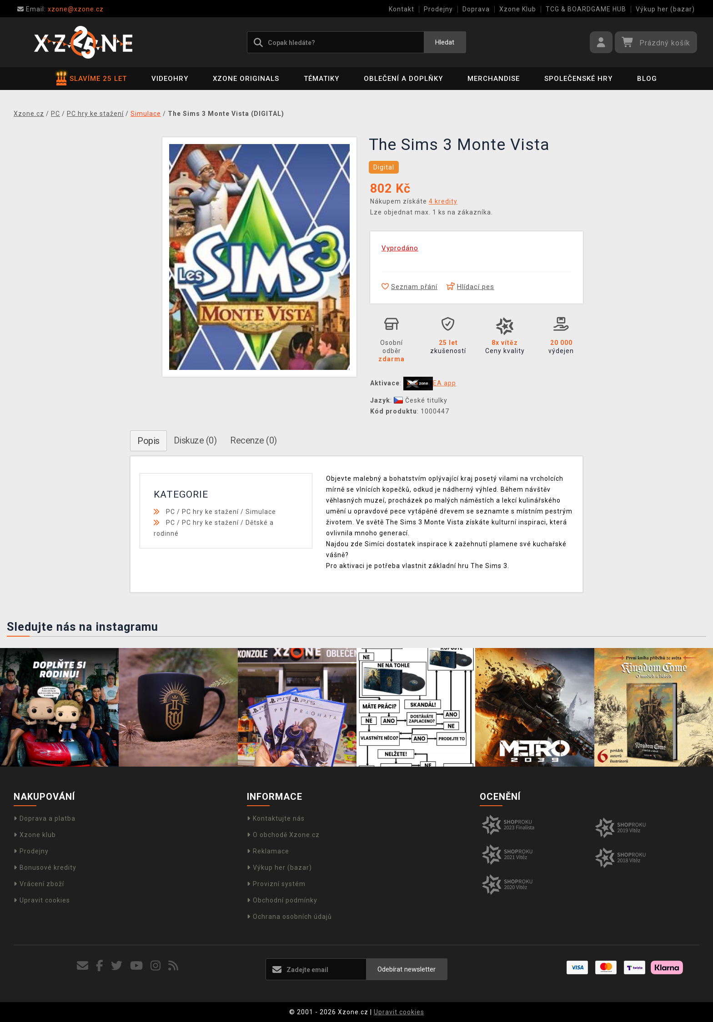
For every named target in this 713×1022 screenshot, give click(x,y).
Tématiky (321, 79)
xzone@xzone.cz (60, 9)
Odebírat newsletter (406, 969)
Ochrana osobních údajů (289, 916)
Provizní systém (276, 883)
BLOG (647, 79)
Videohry (169, 79)
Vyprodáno (400, 248)
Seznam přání (409, 287)
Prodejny (438, 9)
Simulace (261, 511)
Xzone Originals (246, 79)
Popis (148, 440)
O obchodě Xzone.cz (283, 834)
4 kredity (443, 201)
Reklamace (268, 851)
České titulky (420, 400)
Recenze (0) (253, 440)
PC (170, 511)
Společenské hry (578, 79)
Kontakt (401, 9)
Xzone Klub (517, 9)
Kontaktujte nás (276, 818)
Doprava (476, 9)
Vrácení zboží (39, 883)
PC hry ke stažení (210, 511)
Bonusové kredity (45, 867)
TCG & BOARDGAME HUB (586, 9)
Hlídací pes (470, 287)
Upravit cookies (42, 900)
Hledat (444, 42)
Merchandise (493, 79)
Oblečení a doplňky (403, 79)
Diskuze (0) (195, 440)
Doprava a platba (44, 818)
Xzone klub (35, 834)
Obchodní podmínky (282, 900)
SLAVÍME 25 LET (91, 78)
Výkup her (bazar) (665, 9)
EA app (444, 383)
